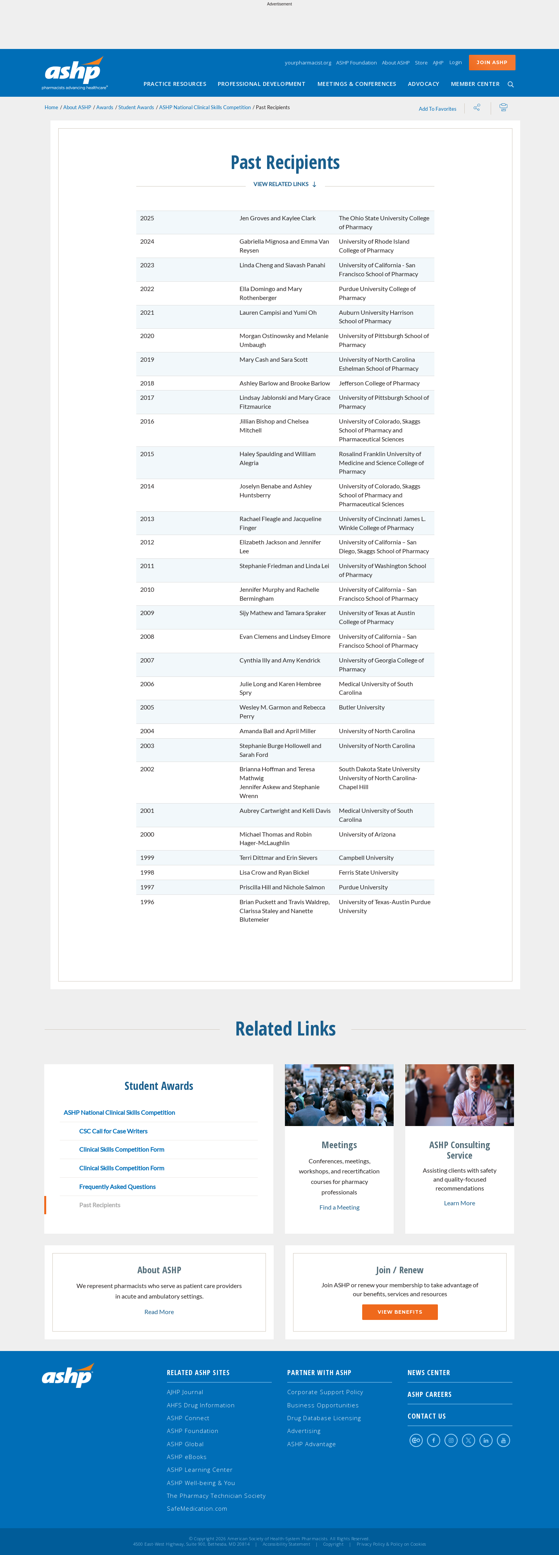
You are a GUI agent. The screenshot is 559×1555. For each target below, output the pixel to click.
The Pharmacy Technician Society (216, 1495)
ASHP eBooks (187, 1457)
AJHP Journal (185, 1392)
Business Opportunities (323, 1405)
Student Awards (136, 107)
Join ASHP (492, 62)
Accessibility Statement (287, 1544)
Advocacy (423, 83)
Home (51, 107)
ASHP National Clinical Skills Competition (205, 107)
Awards (104, 107)
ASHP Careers (460, 1394)
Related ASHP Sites (198, 1372)
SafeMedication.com (197, 1508)
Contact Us (460, 1416)
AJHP (438, 62)
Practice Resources (175, 83)
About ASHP (396, 62)
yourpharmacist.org (308, 62)
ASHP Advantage (311, 1444)
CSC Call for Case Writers (113, 1131)
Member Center (475, 83)
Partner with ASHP (319, 1372)
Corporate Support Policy (325, 1392)
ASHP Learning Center (200, 1469)
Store (421, 62)
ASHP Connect (188, 1418)
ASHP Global (185, 1444)
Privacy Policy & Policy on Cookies (391, 1544)
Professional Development (262, 83)
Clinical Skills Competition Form (121, 1149)
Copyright (333, 1544)
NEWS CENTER (460, 1372)
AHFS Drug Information (201, 1405)
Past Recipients (99, 1204)
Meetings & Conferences (357, 83)
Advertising (304, 1431)
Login (456, 62)
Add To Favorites (438, 109)
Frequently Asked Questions (117, 1186)
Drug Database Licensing (324, 1418)
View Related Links (280, 184)
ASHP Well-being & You (201, 1483)
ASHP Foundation (356, 62)
